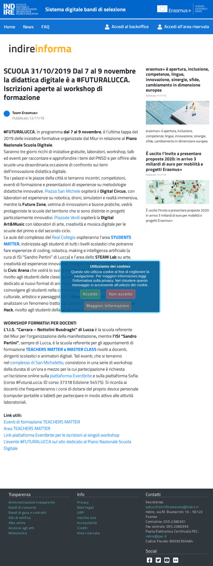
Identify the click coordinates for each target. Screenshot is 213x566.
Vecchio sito (86, 517)
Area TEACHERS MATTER (27, 428)
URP (80, 512)
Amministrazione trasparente (32, 502)
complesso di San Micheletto (36, 362)
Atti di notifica (20, 517)
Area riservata (88, 532)
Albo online (17, 522)
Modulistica (18, 532)
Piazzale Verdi (67, 217)
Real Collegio (64, 237)
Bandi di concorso (22, 507)
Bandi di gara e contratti (28, 512)
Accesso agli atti (22, 527)
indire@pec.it (156, 536)
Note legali (85, 507)
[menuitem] (9, 27)
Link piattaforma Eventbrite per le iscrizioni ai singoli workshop (61, 435)
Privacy (83, 502)
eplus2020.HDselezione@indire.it (172, 506)
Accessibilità (87, 522)
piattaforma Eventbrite (71, 375)
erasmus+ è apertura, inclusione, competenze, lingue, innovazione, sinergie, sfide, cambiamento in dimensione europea (177, 79)
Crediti (82, 527)
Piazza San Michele (62, 191)
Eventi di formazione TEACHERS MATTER (42, 422)
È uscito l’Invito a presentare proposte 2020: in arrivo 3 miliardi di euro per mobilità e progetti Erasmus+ (174, 161)
